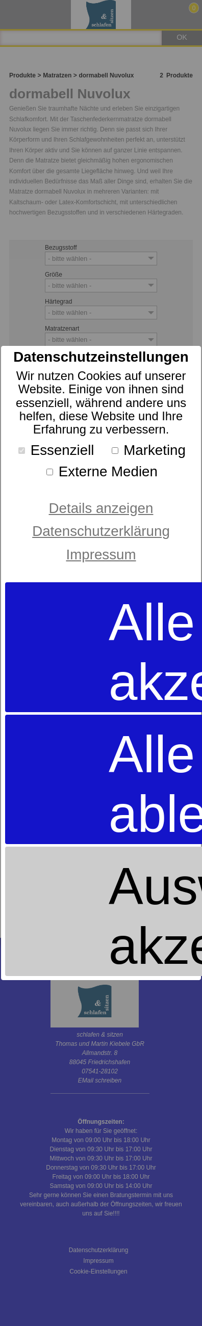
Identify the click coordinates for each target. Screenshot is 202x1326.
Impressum (101, 554)
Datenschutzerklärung (101, 531)
